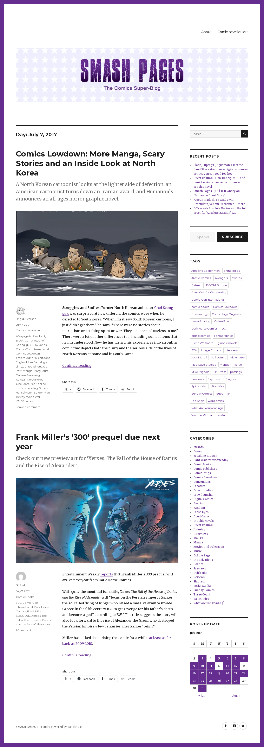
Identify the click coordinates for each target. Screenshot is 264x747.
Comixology (199, 314)
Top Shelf (197, 400)
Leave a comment (28, 407)
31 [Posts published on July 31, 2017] (202, 688)
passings (236, 372)
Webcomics (201, 599)
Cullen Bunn (222, 321)
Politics (198, 564)
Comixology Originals (226, 314)
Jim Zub (21, 366)
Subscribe (232, 237)
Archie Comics (201, 278)
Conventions (202, 482)
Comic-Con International (32, 349)
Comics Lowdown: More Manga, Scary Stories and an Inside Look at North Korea (90, 163)
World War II (34, 396)
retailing (32, 388)
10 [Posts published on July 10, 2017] (202, 666)
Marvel (238, 364)
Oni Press (219, 372)
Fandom (199, 508)
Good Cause (201, 516)
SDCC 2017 (23, 615)
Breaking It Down (205, 456)
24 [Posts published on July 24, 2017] (202, 681)
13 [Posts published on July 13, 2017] (227, 666)
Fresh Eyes (201, 512)
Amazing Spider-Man (205, 270)
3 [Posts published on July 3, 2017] (202, 658)
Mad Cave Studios (203, 364)
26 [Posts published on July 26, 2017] (219, 681)
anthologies (232, 270)
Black (20, 340)
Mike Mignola (200, 372)
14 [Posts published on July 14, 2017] (235, 666)
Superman (223, 393)
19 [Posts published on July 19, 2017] (219, 673)
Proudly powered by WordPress (60, 727)
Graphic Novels (203, 521)
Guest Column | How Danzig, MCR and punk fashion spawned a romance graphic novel (219, 182)
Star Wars (217, 386)
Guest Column (203, 525)
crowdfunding (200, 321)
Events (198, 503)
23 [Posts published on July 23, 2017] (194, 681)
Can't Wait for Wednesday (208, 292)
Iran (30, 362)
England (21, 362)
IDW (194, 350)
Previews (199, 568)
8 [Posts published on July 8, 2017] (244, 658)
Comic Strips (202, 473)
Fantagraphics (223, 335)
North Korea (35, 379)
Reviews (199, 577)
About (206, 32)
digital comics (200, 335)
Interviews (200, 534)
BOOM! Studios (216, 285)
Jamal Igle (40, 362)
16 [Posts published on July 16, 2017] (194, 673)
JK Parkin (22, 585)
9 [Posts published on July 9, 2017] (194, 666)
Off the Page (202, 555)
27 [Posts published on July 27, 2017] (227, 681)
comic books (200, 306)
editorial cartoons (38, 357)
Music (197, 551)
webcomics (216, 400)
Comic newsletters (233, 32)
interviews (231, 350)
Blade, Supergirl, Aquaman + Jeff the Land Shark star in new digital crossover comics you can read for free (220, 169)
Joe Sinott (34, 366)
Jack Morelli (199, 357)
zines (29, 401)
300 (18, 602)
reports (106, 574)
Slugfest (231, 379)
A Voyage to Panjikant (30, 336)
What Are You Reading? (207, 408)
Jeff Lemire (218, 357)
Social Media (202, 586)
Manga (198, 542)
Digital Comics (203, 499)
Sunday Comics (201, 393)
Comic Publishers (205, 469)
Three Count (201, 594)
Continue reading (76, 365)
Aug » (236, 695)
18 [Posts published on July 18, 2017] (210, 673)
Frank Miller (34, 611)
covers (20, 357)
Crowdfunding (203, 490)
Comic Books (25, 597)
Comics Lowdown (28, 330)
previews (197, 379)
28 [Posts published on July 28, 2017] (235, 681)
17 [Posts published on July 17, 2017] (202, 673)
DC (224, 328)
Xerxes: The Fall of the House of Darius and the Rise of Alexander (33, 620)
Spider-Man (42, 392)
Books (197, 451)
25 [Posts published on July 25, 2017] (210, 681)
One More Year (26, 383)
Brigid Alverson (26, 318)
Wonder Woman (202, 415)
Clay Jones (39, 344)
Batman (196, 285)
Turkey (20, 396)
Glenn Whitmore (202, 343)
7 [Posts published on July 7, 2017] (235, 658)
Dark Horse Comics (204, 328)
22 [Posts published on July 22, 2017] (243, 673)
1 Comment (23, 630)
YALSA (20, 401)
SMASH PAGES (26, 727)
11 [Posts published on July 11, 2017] (211, 666)
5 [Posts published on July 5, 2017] (219, 658)
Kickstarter (237, 357)
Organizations (203, 560)
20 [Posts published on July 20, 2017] (227, 673)
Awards (198, 447)
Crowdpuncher (203, 495)
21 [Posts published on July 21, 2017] (235, 673)
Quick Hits (200, 573)
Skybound (215, 379)
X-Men (222, 415)
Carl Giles (31, 340)
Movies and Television (208, 547)
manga (27, 370)
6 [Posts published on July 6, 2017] (227, 658)
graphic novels (227, 343)
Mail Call (199, 538)
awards (237, 278)
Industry (199, 529)
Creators (199, 486)
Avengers (221, 278)
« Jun (201, 695)
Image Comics (211, 350)
